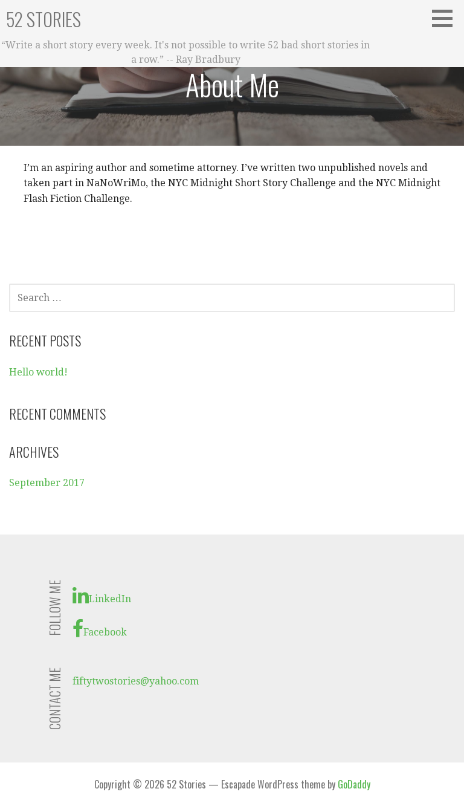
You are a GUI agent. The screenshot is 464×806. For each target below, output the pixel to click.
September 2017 (47, 483)
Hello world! (38, 372)
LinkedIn (101, 595)
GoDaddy (354, 784)
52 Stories (43, 19)
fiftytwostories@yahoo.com (135, 681)
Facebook (99, 629)
